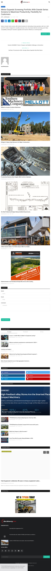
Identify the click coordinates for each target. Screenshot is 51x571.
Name (2, 291)
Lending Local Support (6, 349)
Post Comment (5, 319)
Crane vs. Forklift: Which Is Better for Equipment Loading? (22, 335)
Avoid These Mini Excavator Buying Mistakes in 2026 (21, 438)
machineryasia (5, 17)
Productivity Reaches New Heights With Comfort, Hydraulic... (16, 177)
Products (3, 6)
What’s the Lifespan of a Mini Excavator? (18, 431)
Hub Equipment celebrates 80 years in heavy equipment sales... (20, 481)
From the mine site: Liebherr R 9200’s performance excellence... (22, 534)
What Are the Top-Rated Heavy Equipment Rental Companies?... (23, 354)
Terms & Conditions (30, 565)
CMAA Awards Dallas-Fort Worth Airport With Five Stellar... (15, 246)
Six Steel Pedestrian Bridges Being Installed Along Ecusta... (16, 212)
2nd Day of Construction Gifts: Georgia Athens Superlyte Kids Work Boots (25, 50)
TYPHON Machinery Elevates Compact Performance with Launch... (24, 424)
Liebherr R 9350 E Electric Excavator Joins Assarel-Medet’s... (22, 540)
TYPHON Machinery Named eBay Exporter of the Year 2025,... (23, 417)
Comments (4, 287)
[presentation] (9, 314)
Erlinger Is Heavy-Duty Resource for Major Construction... (15, 142)
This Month (25, 331)
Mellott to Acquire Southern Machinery (11, 107)
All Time (41, 331)
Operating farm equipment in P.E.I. (16, 528)
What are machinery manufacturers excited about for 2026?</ (23, 342)
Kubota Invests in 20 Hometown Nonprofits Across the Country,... (17, 281)
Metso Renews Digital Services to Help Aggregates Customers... (15, 361)
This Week (9, 331)
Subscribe (46, 556)
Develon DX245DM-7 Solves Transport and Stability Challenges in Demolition (25, 45)
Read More (45, 34)
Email (2, 297)
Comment (3, 302)
